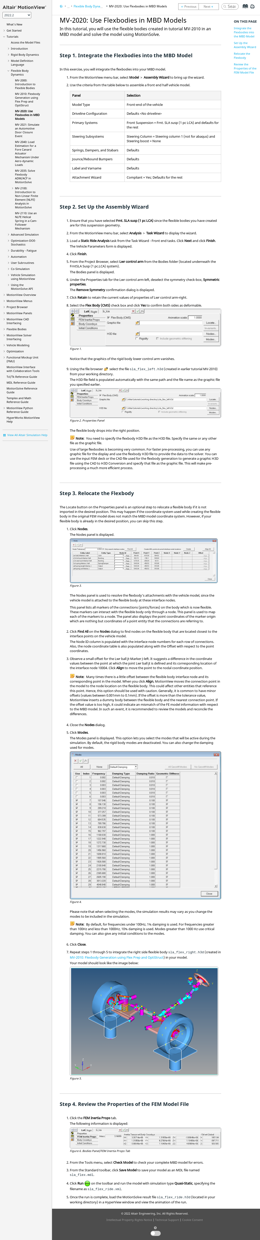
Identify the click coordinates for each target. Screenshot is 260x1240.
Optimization (15, 351)
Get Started (14, 30)
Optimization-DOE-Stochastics (23, 242)
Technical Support (167, 1220)
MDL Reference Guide (21, 382)
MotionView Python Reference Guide (20, 410)
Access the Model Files (25, 42)
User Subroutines (22, 263)
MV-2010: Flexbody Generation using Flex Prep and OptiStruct (117, 957)
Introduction (19, 48)
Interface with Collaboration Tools (23, 369)
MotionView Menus (19, 301)
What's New (14, 24)
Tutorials (12, 36)
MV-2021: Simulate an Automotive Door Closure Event (27, 130)
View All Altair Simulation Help (27, 435)
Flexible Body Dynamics (20, 72)
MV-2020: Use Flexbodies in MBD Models (27, 115)
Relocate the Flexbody (242, 56)
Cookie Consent (192, 1220)
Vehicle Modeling (18, 345)
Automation (19, 256)
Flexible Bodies (16, 329)
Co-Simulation (20, 269)
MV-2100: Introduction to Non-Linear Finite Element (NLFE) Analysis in (26, 197)
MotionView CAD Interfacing (18, 321)
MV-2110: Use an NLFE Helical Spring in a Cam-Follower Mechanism (26, 220)
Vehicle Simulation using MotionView (23, 277)
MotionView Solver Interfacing (19, 337)
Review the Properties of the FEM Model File (245, 68)
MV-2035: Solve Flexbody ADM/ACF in (25, 176)
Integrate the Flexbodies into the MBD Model (244, 32)
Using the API (22, 287)
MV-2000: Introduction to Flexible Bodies (25, 84)
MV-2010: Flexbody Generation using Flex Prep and (27, 99)
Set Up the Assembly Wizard (245, 45)
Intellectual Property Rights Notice (129, 1220)
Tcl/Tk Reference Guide (22, 377)
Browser (17, 307)
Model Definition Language (22, 62)
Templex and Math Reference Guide (19, 400)
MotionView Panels (19, 313)
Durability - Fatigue (24, 250)
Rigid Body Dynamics (25, 54)
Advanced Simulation (25, 234)
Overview (21, 295)
